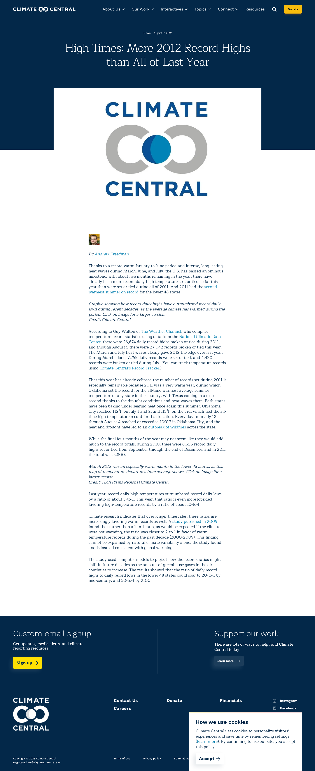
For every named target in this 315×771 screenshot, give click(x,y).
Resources (255, 9)
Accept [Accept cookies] (210, 758)
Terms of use (122, 758)
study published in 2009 (194, 521)
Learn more (229, 661)
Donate (293, 9)
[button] (114, 9)
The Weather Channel (161, 331)
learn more (207, 741)
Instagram (285, 701)
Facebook (285, 708)
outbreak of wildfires (167, 427)
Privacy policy (152, 758)
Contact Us (126, 700)
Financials (231, 700)
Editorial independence (189, 758)
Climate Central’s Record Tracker (129, 368)
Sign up (27, 662)
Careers (122, 708)
